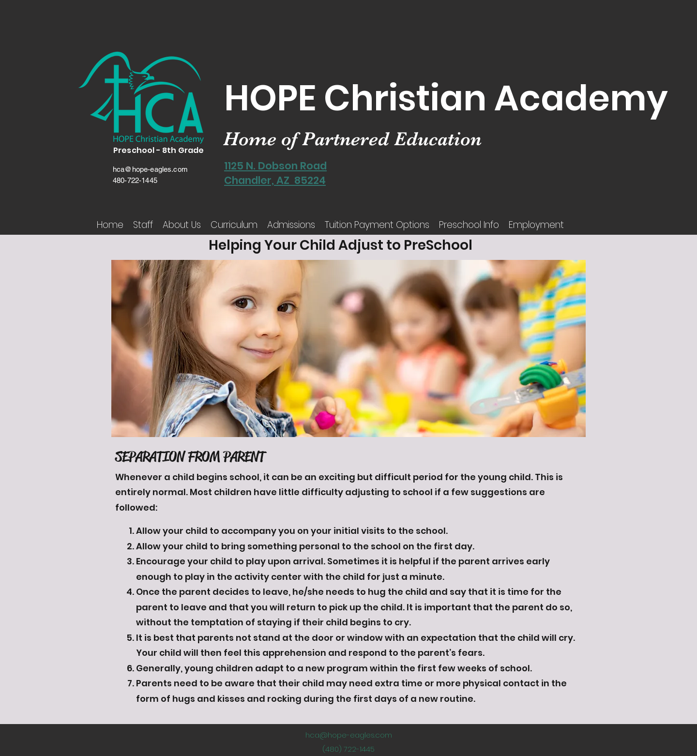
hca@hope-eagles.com (150, 169)
